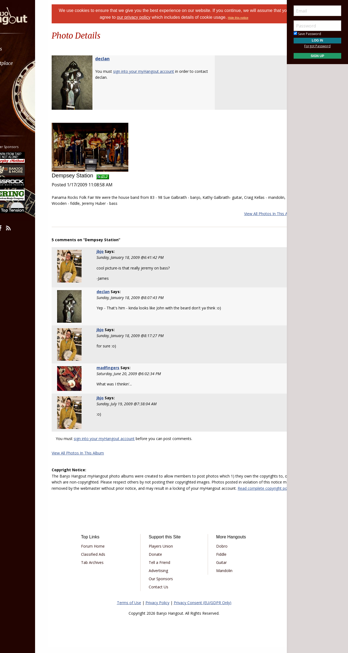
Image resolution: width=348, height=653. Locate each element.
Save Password (307, 34)
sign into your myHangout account (157, 71)
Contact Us (162, 593)
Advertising (162, 576)
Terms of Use (129, 608)
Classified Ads (104, 560)
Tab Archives (103, 568)
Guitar (217, 568)
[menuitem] (30, 49)
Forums (19, 49)
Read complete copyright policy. (140, 494)
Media (18, 92)
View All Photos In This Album (257, 213)
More (17, 106)
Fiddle (217, 560)
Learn (17, 77)
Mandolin (220, 576)
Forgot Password (317, 46)
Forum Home (104, 552)
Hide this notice (254, 17)
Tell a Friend (163, 568)
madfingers (116, 367)
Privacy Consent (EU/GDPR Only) (202, 608)
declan (116, 59)
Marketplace (25, 63)
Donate (159, 560)
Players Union (165, 552)
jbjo (109, 251)
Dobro (218, 552)
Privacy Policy (157, 608)
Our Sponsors (165, 585)
